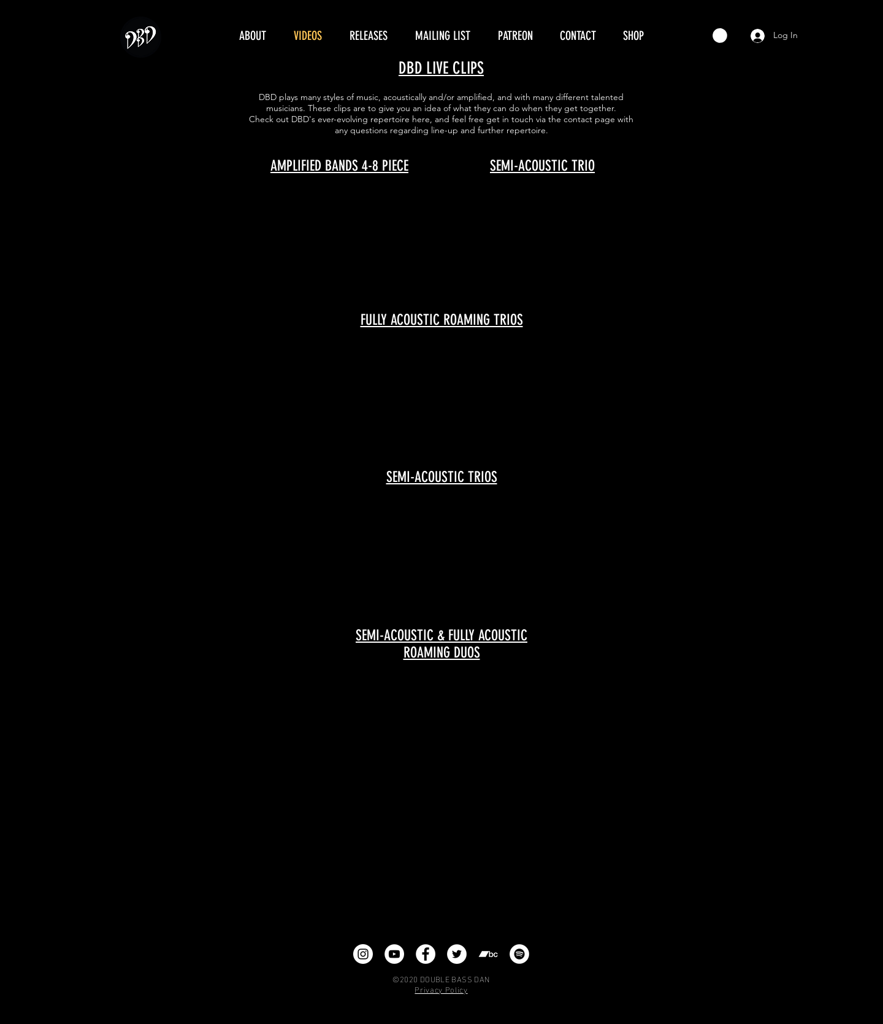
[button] (720, 35)
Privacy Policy (441, 989)
